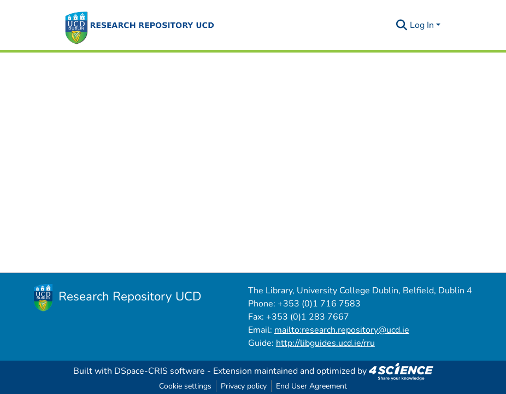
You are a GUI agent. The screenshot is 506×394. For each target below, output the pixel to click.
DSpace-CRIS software (159, 371)
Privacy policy (244, 386)
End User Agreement (311, 386)
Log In (422, 25)
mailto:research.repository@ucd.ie (341, 330)
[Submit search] (402, 25)
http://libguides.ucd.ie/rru (325, 343)
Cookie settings (185, 386)
